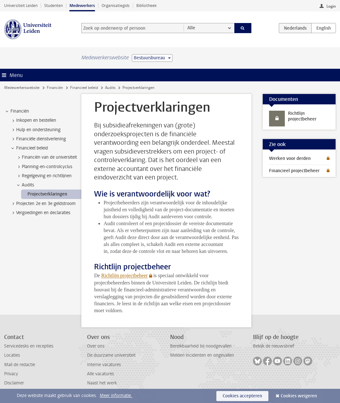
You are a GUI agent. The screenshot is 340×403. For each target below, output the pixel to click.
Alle (191, 28)
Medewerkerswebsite (21, 87)
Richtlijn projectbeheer (124, 275)
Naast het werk (102, 383)
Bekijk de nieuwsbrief (273, 346)
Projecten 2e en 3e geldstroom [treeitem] (43, 204)
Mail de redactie (19, 365)
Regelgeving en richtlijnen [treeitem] (44, 176)
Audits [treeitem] (25, 185)
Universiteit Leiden (21, 5)
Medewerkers (82, 5)
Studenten (53, 5)
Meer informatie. (116, 396)
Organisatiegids (116, 5)
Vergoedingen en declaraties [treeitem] (40, 213)
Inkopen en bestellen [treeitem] (33, 120)
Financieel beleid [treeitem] (29, 148)
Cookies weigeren (299, 396)
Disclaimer (14, 383)
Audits (110, 87)
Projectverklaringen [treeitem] (47, 194)
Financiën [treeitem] (16, 111)
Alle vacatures (100, 374)
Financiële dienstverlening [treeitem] (38, 139)
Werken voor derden (290, 158)
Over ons (95, 346)
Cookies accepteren (242, 396)
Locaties (12, 355)
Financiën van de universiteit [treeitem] (46, 157)
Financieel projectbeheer (294, 171)
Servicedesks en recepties (28, 346)
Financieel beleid (84, 87)
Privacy (11, 374)
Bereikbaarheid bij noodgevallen (201, 346)
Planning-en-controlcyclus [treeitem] (44, 167)
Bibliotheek (146, 5)
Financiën (55, 87)
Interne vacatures (104, 365)
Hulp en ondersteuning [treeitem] (35, 130)
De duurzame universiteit (111, 355)
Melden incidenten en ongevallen (202, 355)
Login (331, 6)
